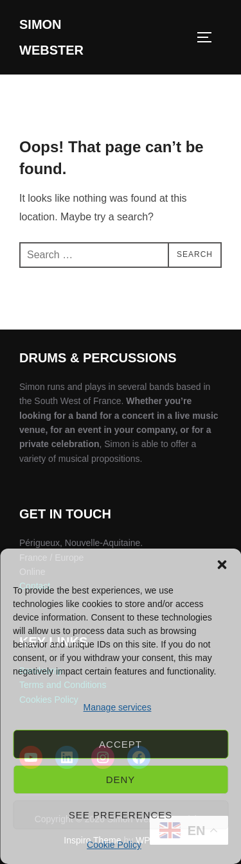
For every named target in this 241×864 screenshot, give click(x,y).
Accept (120, 744)
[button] (221, 564)
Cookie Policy (114, 845)
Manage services (118, 707)
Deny (121, 779)
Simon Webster (51, 37)
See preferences (121, 814)
